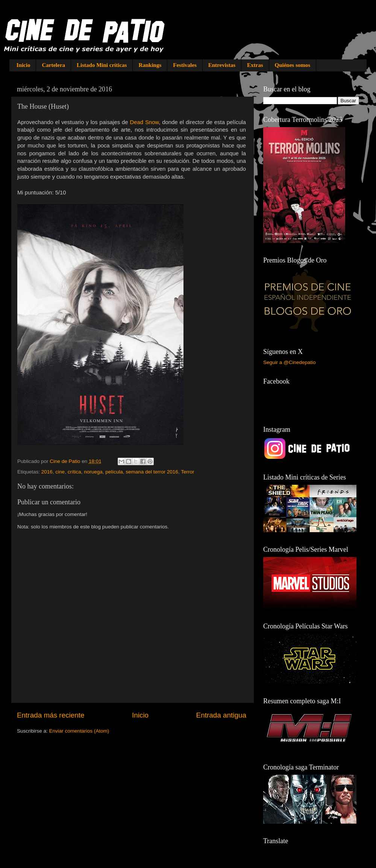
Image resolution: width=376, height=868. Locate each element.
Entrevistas (221, 65)
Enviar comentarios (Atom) (79, 731)
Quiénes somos (293, 65)
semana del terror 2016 (152, 472)
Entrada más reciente (51, 715)
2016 (47, 472)
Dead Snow (144, 122)
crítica (74, 472)
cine (60, 472)
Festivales (184, 65)
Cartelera (53, 65)
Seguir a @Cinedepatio (289, 362)
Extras (255, 65)
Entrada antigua (221, 715)
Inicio (23, 65)
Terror (187, 472)
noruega (93, 472)
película (114, 472)
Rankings (149, 65)
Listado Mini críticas (102, 65)
